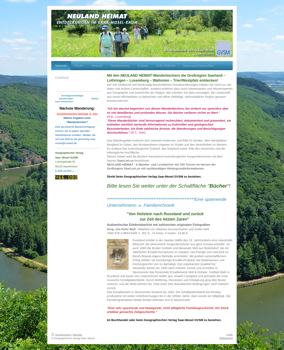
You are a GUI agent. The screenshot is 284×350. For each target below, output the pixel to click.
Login (229, 334)
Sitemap (77, 334)
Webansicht (226, 338)
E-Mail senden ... (65, 170)
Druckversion (61, 334)
